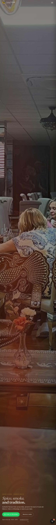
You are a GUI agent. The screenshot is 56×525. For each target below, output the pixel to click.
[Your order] (52, 521)
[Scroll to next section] (28, 522)
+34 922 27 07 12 (24, 519)
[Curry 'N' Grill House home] (8, 3)
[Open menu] (52, 2)
